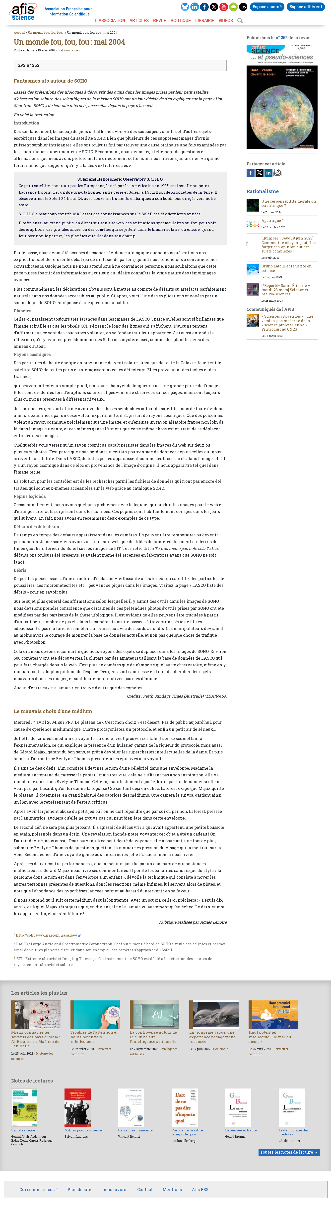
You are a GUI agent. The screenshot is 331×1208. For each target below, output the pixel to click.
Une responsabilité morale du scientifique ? (289, 203)
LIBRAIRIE (204, 20)
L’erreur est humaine (135, 1130)
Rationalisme (68, 50)
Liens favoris (114, 1189)
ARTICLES (139, 20)
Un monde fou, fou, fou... (46, 32)
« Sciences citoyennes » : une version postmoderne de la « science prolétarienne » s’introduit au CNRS (287, 323)
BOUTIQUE (181, 20)
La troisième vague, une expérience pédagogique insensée (212, 1037)
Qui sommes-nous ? (38, 1189)
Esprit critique (23, 1130)
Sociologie (220, 1049)
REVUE (159, 20)
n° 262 (281, 37)
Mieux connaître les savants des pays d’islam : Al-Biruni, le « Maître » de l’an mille (35, 1039)
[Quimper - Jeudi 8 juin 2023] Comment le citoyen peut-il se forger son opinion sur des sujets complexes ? (289, 244)
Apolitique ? (273, 220)
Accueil (19, 32)
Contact (145, 1189)
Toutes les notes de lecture (286, 1152)
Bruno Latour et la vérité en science (287, 268)
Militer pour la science (83, 1130)
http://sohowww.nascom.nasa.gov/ (46, 935)
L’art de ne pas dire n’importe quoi (187, 1132)
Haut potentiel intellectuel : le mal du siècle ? (270, 1037)
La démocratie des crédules (294, 1132)
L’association (110, 20)
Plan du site (79, 1189)
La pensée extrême (241, 1130)
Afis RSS (200, 1189)
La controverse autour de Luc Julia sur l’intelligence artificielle (153, 1037)
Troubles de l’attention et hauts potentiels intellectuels (94, 1037)
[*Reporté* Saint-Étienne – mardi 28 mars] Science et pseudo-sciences (286, 290)
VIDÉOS (226, 20)
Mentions (172, 1189)
